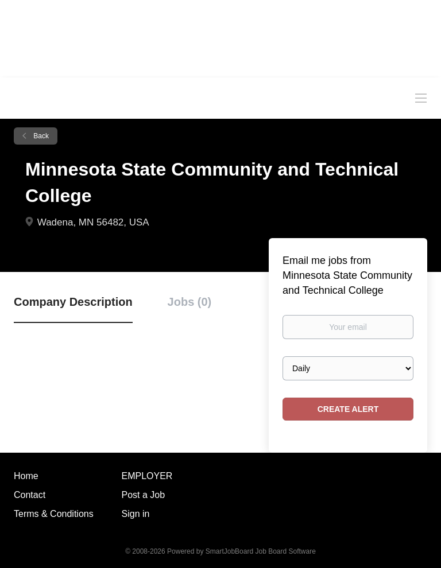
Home (26, 476)
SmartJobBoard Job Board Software (261, 551)
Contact (29, 495)
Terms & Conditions (54, 514)
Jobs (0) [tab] (190, 301)
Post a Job (143, 495)
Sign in (136, 514)
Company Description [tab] (73, 301)
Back (40, 136)
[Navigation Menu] (421, 97)
